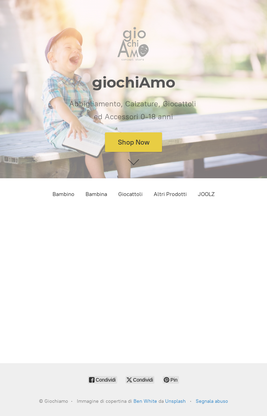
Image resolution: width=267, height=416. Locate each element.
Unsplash (175, 401)
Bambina (96, 194)
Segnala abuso (212, 401)
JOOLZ (206, 194)
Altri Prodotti (170, 194)
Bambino (63, 194)
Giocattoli (130, 194)
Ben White (145, 401)
